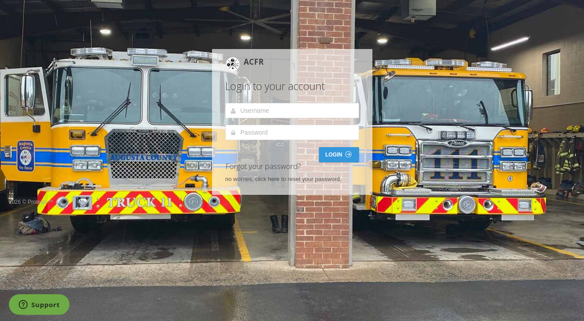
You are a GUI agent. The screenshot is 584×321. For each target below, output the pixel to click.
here (274, 179)
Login (338, 154)
